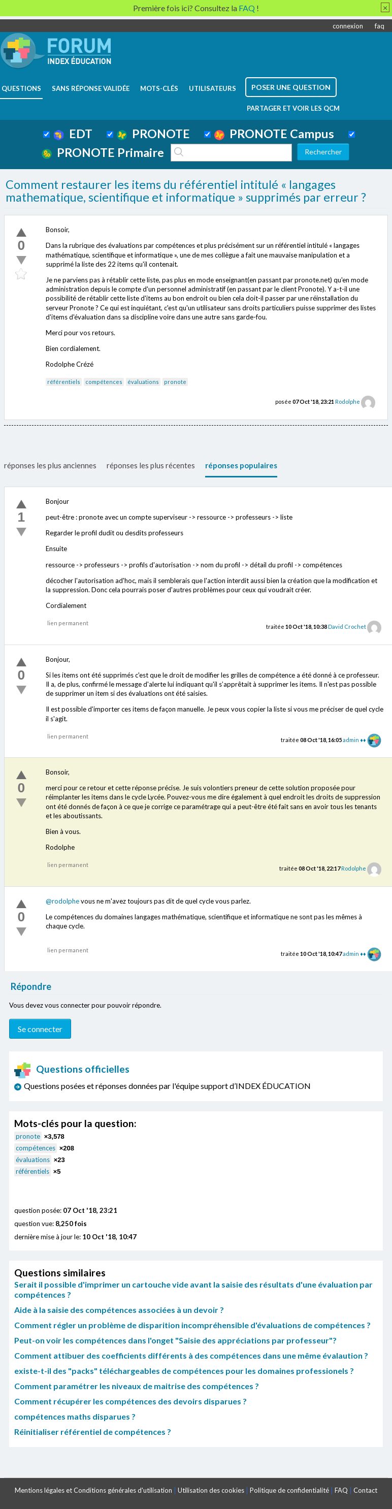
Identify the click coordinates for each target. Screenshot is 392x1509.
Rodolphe (347, 401)
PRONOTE (153, 133)
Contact (365, 1490)
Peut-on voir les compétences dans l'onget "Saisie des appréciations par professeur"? (175, 1340)
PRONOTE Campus (274, 133)
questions (21, 88)
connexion (348, 26)
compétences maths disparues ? (75, 1416)
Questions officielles (72, 1069)
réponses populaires (241, 465)
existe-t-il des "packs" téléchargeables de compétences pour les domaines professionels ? (184, 1370)
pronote (175, 381)
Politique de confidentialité (289, 1490)
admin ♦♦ (354, 739)
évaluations (143, 381)
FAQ (341, 1490)
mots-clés (159, 88)
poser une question (291, 87)
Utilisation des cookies (211, 1490)
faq (379, 26)
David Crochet (347, 626)
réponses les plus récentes (151, 465)
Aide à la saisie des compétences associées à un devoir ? (119, 1309)
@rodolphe (62, 901)
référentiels (63, 381)
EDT (72, 133)
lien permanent (67, 623)
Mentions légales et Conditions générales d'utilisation (93, 1490)
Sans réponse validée (90, 88)
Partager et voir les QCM (293, 108)
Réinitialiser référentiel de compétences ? (92, 1431)
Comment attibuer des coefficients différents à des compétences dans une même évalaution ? (191, 1355)
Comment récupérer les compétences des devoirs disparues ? (130, 1401)
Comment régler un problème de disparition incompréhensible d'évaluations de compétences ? (192, 1325)
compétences (103, 381)
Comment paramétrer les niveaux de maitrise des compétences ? (136, 1386)
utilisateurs (212, 88)
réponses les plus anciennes (50, 465)
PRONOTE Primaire (103, 152)
